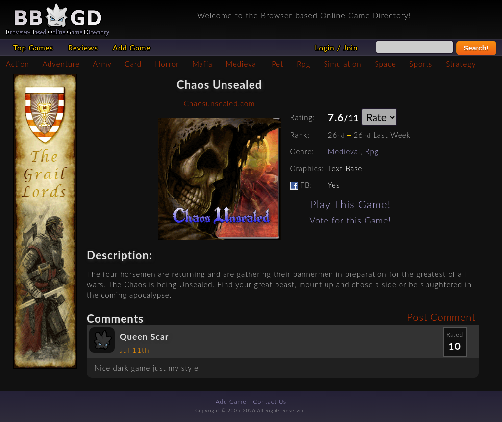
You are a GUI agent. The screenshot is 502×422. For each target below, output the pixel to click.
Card (133, 63)
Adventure (60, 63)
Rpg (303, 63)
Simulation (342, 63)
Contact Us (270, 401)
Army (102, 63)
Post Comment (441, 317)
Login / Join (336, 47)
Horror (167, 63)
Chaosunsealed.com (219, 103)
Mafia (202, 63)
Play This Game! (350, 204)
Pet (277, 63)
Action (17, 63)
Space (385, 63)
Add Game (132, 47)
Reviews (83, 47)
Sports (420, 63)
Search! (476, 48)
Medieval (242, 63)
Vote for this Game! (350, 220)
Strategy (461, 63)
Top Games (33, 47)
